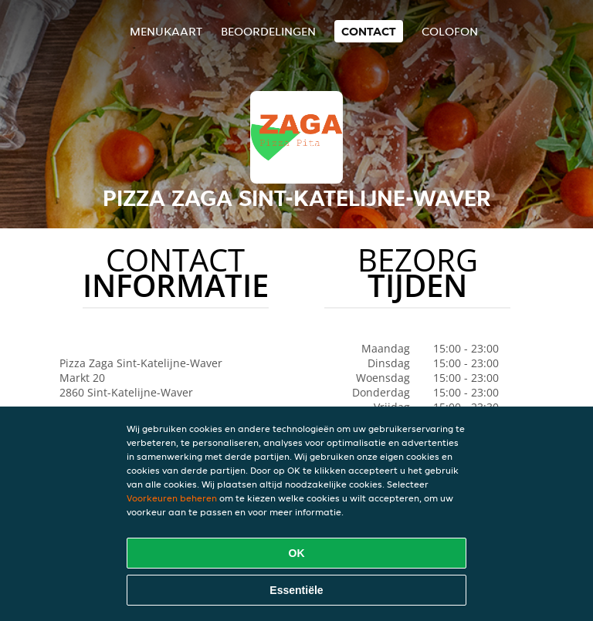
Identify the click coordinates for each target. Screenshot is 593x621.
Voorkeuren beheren (172, 498)
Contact (368, 31)
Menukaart (166, 31)
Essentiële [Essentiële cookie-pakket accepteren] (296, 590)
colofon (450, 31)
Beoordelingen (268, 31)
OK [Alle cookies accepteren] (297, 553)
